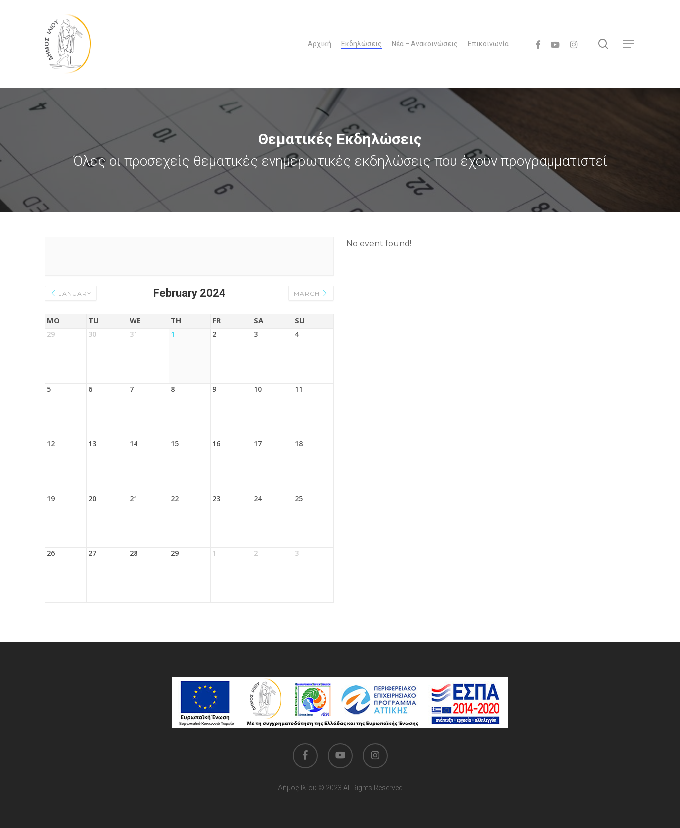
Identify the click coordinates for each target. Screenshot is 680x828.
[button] (629, 44)
